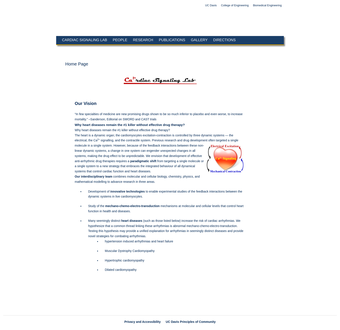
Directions (224, 40)
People (120, 40)
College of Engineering (234, 5)
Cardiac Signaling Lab (84, 40)
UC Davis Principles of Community (191, 321)
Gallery (199, 40)
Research (143, 40)
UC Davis (211, 5)
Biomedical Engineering (267, 5)
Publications (172, 40)
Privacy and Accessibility (142, 321)
